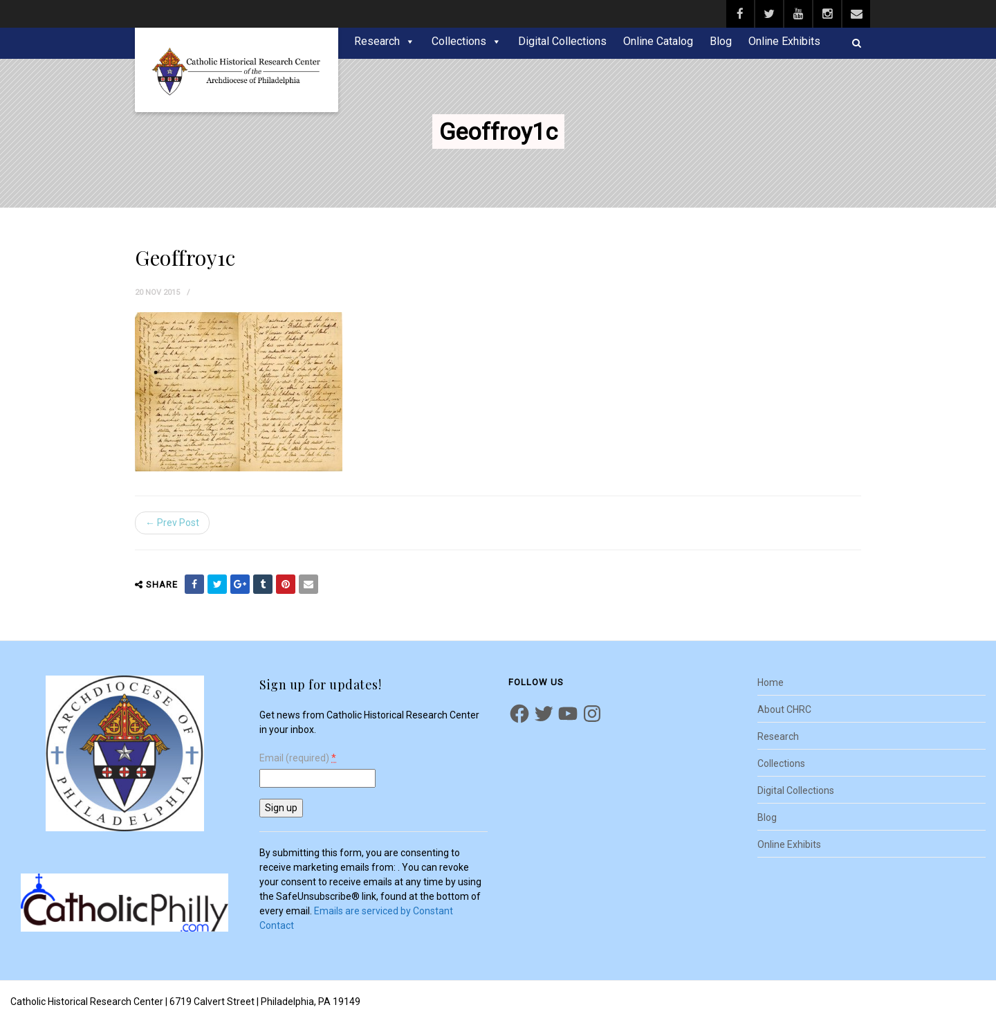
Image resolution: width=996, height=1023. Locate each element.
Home (770, 682)
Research (377, 41)
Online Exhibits (784, 41)
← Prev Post (172, 522)
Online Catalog (658, 41)
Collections (459, 41)
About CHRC (784, 709)
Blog (721, 41)
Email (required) (297, 758)
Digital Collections (562, 41)
